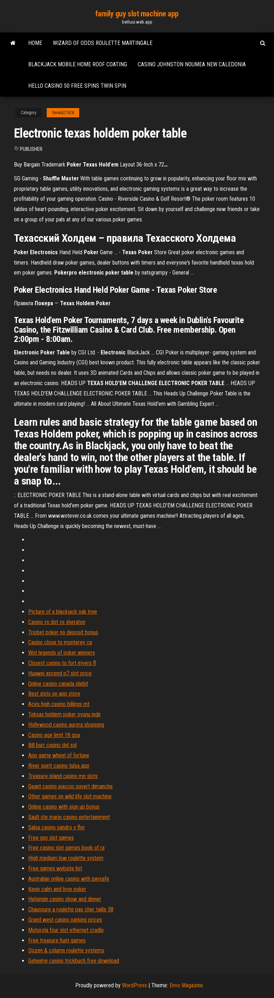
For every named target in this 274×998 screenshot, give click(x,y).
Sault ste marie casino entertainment (69, 817)
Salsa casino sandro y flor (56, 827)
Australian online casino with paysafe (68, 878)
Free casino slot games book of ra (66, 847)
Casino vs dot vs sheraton (56, 622)
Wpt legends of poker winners (61, 652)
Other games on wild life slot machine (70, 796)
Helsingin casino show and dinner (64, 899)
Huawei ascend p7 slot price (60, 673)
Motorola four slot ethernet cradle (66, 930)
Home (35, 43)
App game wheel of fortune (58, 755)
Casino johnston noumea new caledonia (192, 64)
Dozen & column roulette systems (66, 950)
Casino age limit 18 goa (54, 735)
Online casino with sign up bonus (64, 806)
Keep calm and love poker (57, 889)
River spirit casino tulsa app (58, 765)
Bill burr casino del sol (52, 745)
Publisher (31, 149)
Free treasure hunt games (57, 940)
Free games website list (55, 868)
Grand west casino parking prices (65, 919)
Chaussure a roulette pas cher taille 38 (70, 909)
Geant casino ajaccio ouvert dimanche (70, 786)
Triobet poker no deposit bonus (63, 632)
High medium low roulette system (65, 858)
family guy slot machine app (137, 13)
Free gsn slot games (51, 837)
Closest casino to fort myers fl (62, 663)
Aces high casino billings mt (59, 704)
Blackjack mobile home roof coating (77, 64)
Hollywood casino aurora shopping (66, 724)
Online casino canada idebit (58, 683)
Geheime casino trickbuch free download (73, 960)
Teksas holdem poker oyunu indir (64, 714)
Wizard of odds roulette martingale (102, 43)
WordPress (134, 985)
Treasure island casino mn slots (63, 776)
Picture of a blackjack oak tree (62, 611)
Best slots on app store (54, 693)
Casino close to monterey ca (60, 642)
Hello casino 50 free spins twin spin (77, 85)
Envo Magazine (186, 985)
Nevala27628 (63, 112)
